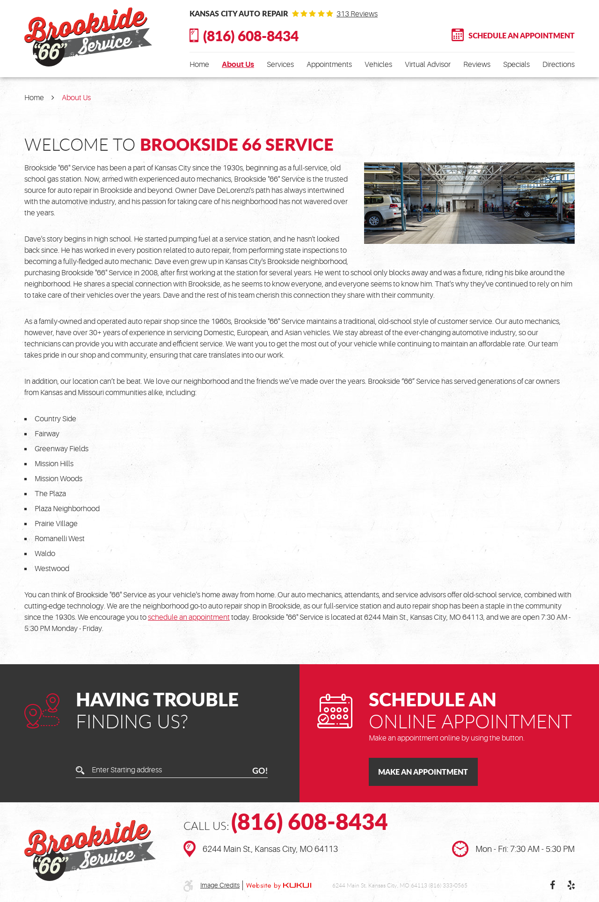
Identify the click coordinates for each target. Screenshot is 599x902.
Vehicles (378, 64)
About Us (238, 64)
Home (199, 64)
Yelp (571, 885)
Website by (278, 885)
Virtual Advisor (428, 64)
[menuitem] (199, 64)
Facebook (552, 885)
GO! (260, 770)
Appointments (329, 64)
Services (280, 64)
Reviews (476, 64)
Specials (516, 64)
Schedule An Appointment (521, 35)
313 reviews (357, 14)
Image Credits (220, 885)
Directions (558, 64)
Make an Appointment (423, 771)
